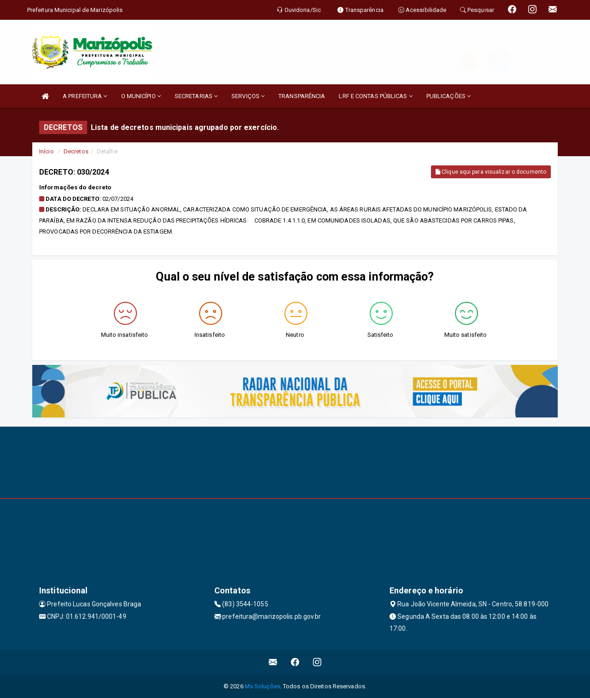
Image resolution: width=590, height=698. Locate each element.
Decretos (76, 151)
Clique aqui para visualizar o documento (491, 172)
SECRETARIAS (196, 96)
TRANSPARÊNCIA (301, 96)
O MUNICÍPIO (141, 96)
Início (46, 151)
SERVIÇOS (248, 96)
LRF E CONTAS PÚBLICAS (375, 96)
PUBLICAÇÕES (448, 96)
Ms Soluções (262, 686)
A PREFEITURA (85, 96)
